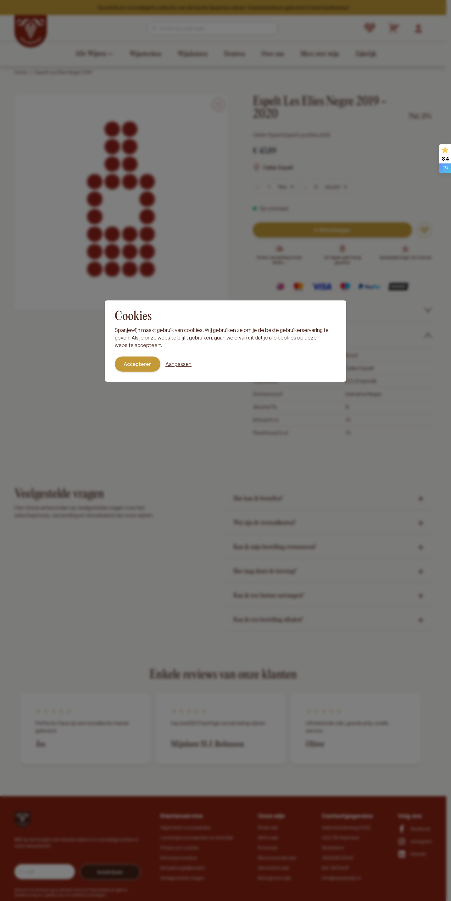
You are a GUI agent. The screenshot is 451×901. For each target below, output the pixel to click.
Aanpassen (178, 364)
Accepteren (138, 364)
